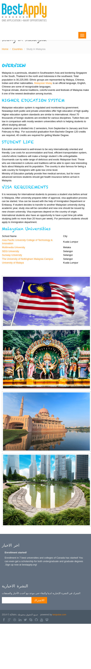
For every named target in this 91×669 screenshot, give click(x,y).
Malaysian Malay (43, 83)
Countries (17, 49)
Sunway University (12, 255)
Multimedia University (13, 247)
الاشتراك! (39, 600)
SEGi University (10, 251)
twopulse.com (59, 614)
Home (5, 49)
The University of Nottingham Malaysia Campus (27, 259)
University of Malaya (13, 262)
